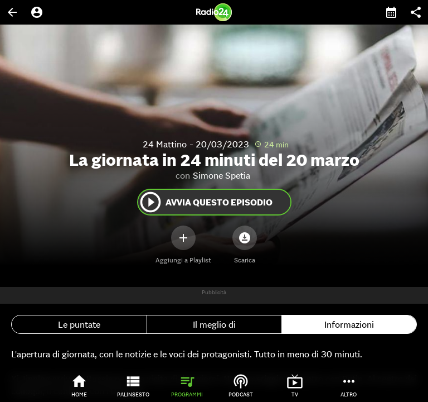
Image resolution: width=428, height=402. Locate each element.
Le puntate (79, 324)
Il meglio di (214, 324)
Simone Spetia (221, 175)
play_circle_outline (150, 202)
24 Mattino (165, 144)
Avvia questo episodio (205, 202)
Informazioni (349, 324)
